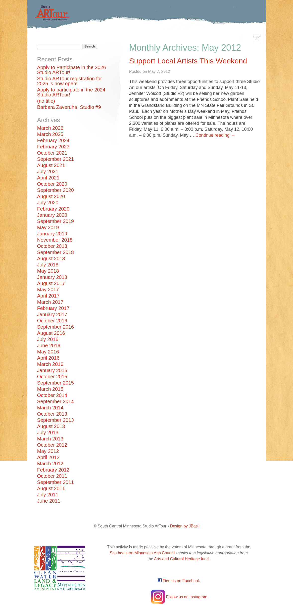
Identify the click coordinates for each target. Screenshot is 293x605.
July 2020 (47, 202)
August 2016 (51, 333)
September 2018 (55, 252)
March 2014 (50, 407)
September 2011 (55, 482)
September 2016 (55, 327)
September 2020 (55, 190)
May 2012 (48, 451)
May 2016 (48, 351)
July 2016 (47, 339)
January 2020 (52, 215)
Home (63, 37)
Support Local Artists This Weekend (188, 61)
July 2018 (47, 264)
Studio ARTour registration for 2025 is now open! (69, 81)
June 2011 (48, 501)
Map (140, 37)
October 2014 (52, 395)
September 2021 (55, 159)
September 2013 (55, 420)
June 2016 (48, 345)
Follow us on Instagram (178, 597)
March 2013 (50, 438)
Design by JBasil (184, 526)
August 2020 (51, 196)
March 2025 (50, 134)
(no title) (46, 101)
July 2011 (47, 494)
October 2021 (52, 153)
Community (169, 37)
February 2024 (53, 140)
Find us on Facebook (179, 581)
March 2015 (50, 389)
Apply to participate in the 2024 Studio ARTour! (71, 92)
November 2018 (54, 240)
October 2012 (52, 445)
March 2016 (50, 364)
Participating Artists (103, 37)
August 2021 (51, 165)
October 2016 (52, 320)
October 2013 (52, 414)
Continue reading (215, 135)
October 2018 (52, 246)
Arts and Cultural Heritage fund (181, 559)
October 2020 (52, 184)
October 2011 (52, 476)
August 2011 (51, 488)
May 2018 (48, 271)
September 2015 (55, 383)
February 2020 (53, 209)
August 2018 (51, 258)
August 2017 (51, 283)
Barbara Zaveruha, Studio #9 (69, 107)
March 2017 (50, 302)
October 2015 (52, 376)
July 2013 (47, 432)
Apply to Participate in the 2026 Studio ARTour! (71, 70)
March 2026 (50, 128)
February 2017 (53, 308)
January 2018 (52, 277)
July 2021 (47, 171)
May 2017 (48, 289)
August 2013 (51, 426)
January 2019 (52, 233)
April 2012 (48, 457)
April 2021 (48, 177)
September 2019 (55, 221)
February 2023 (53, 146)
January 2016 (52, 370)
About (219, 37)
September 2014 (55, 401)
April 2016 (48, 358)
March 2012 (50, 463)
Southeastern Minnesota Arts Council (142, 553)
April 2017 (48, 296)
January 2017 (52, 314)
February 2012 (53, 470)
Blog (197, 37)
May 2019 (48, 227)
